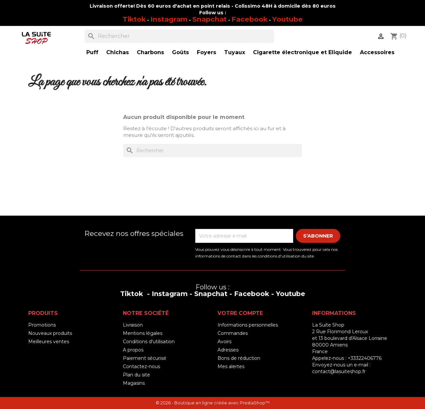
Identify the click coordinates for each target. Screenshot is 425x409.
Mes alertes (230, 366)
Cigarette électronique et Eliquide (302, 52)
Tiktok (134, 19)
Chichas (117, 52)
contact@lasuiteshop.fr (339, 371)
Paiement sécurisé (144, 358)
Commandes (232, 333)
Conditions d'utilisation (149, 342)
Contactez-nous (141, 366)
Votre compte (240, 313)
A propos (133, 350)
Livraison (133, 325)
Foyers (206, 52)
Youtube (287, 19)
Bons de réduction (238, 358)
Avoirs (224, 342)
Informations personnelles (247, 325)
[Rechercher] (179, 36)
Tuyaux (234, 52)
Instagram (169, 19)
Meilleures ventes (48, 342)
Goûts (180, 52)
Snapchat (209, 19)
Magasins (134, 383)
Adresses (227, 350)
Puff (92, 52)
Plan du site (136, 375)
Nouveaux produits (50, 333)
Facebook (249, 19)
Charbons (150, 52)
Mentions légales (142, 333)
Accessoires (377, 52)
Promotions (42, 325)
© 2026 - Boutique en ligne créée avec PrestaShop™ (213, 402)
